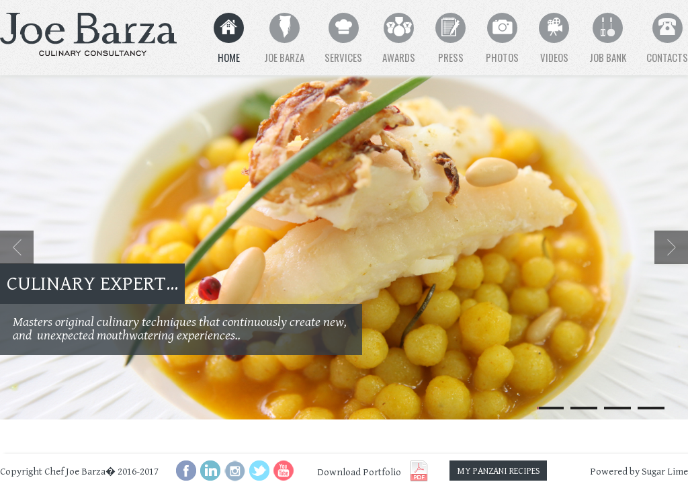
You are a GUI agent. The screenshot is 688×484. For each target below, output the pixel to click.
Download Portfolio (359, 472)
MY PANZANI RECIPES (498, 471)
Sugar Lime (665, 471)
